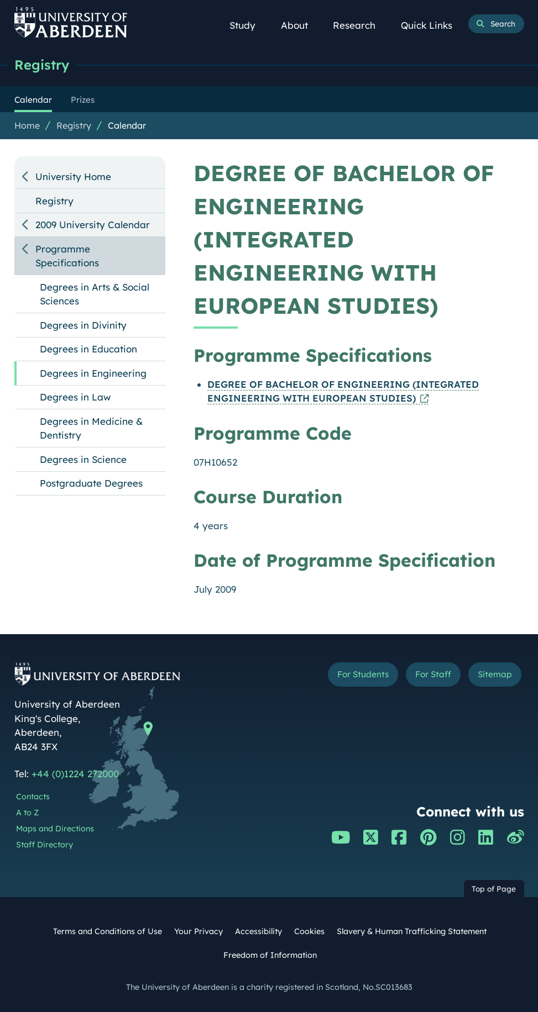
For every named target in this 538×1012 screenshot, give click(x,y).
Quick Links (432, 25)
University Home (73, 176)
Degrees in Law (75, 397)
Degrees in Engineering (93, 373)
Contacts (33, 797)
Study (248, 25)
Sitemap (495, 674)
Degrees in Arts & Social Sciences (94, 294)
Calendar (127, 125)
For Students (363, 674)
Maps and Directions (55, 829)
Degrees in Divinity (83, 325)
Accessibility (258, 931)
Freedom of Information (270, 955)
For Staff (433, 674)
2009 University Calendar (92, 224)
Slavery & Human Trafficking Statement (412, 931)
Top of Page (494, 888)
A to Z (27, 813)
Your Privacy (198, 931)
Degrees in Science (83, 459)
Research (359, 25)
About (300, 25)
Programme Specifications (67, 256)
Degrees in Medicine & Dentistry (91, 428)
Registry (41, 64)
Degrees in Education (88, 349)
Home (27, 125)
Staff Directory (44, 845)
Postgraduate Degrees (91, 483)
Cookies (309, 931)
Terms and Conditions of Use (107, 931)
